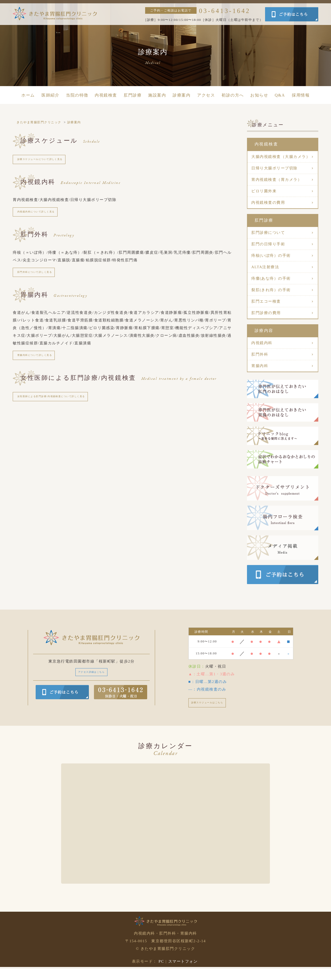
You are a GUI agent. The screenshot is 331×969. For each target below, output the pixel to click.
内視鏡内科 (261, 343)
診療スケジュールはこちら (215, 704)
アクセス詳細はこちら (91, 673)
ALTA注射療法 (265, 267)
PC (161, 963)
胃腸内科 (259, 366)
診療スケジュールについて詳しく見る (51, 161)
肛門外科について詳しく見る (43, 278)
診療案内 (74, 122)
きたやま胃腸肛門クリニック (39, 122)
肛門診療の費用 (266, 313)
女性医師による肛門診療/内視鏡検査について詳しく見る (67, 408)
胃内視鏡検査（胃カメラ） (276, 180)
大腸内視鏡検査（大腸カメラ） (280, 157)
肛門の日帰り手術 (268, 244)
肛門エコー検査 (266, 301)
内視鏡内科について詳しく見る (45, 216)
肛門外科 (259, 354)
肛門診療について (268, 233)
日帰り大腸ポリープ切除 (274, 168)
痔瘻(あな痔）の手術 (271, 278)
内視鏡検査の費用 (268, 202)
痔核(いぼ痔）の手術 (271, 255)
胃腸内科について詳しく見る (43, 364)
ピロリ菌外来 (264, 191)
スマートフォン (183, 963)
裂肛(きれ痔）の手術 (271, 290)
